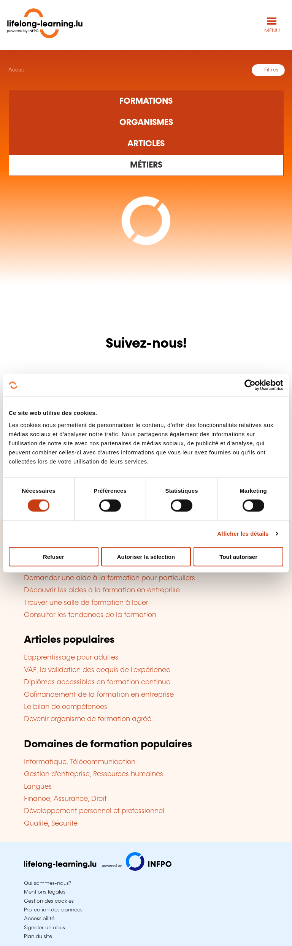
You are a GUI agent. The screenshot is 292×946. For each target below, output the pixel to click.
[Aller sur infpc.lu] (97, 868)
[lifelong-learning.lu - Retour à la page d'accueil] (45, 25)
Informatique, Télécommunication (79, 762)
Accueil (17, 70)
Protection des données (53, 910)
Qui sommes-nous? (47, 883)
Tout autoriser (238, 556)
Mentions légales (44, 892)
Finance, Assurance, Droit (65, 799)
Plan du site (38, 936)
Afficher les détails (242, 533)
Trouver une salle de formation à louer (86, 603)
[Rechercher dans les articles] (146, 144)
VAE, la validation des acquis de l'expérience (97, 670)
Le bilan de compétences (65, 707)
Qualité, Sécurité (51, 823)
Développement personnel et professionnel (94, 811)
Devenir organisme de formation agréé (87, 719)
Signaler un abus (44, 927)
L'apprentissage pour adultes (71, 657)
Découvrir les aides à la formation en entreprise (102, 590)
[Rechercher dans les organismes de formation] (146, 122)
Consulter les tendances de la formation (90, 615)
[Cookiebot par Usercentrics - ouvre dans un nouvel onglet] (250, 385)
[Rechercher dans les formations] (146, 101)
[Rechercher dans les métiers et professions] (146, 165)
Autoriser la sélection (146, 556)
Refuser (53, 556)
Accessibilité (39, 918)
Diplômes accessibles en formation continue (97, 682)
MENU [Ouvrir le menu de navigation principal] (272, 30)
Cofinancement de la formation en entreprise (99, 694)
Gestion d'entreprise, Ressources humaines (93, 774)
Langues (38, 786)
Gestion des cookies (49, 901)
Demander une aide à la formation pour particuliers (109, 578)
